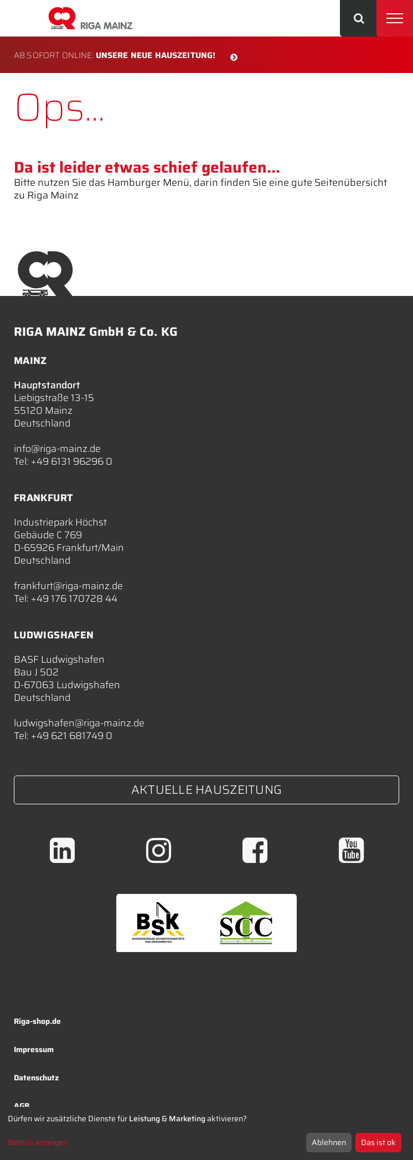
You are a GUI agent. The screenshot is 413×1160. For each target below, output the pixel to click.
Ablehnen (329, 1142)
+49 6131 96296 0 (71, 461)
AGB (21, 1106)
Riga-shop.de (37, 1021)
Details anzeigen (38, 1142)
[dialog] (206, 1133)
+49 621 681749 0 (71, 735)
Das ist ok (378, 1142)
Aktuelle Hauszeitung (206, 789)
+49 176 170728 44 (74, 598)
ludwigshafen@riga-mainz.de (79, 723)
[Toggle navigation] (394, 18)
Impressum (34, 1049)
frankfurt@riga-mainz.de (68, 586)
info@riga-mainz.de (57, 448)
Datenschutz (36, 1077)
